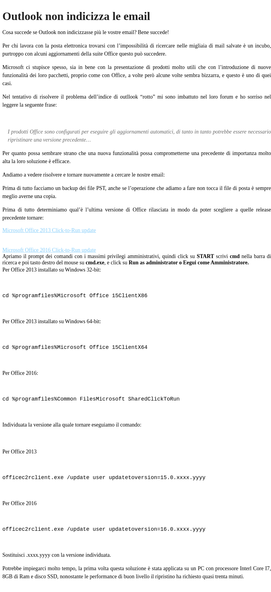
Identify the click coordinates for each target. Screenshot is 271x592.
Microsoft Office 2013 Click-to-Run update (49, 230)
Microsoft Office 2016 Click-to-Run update (49, 250)
